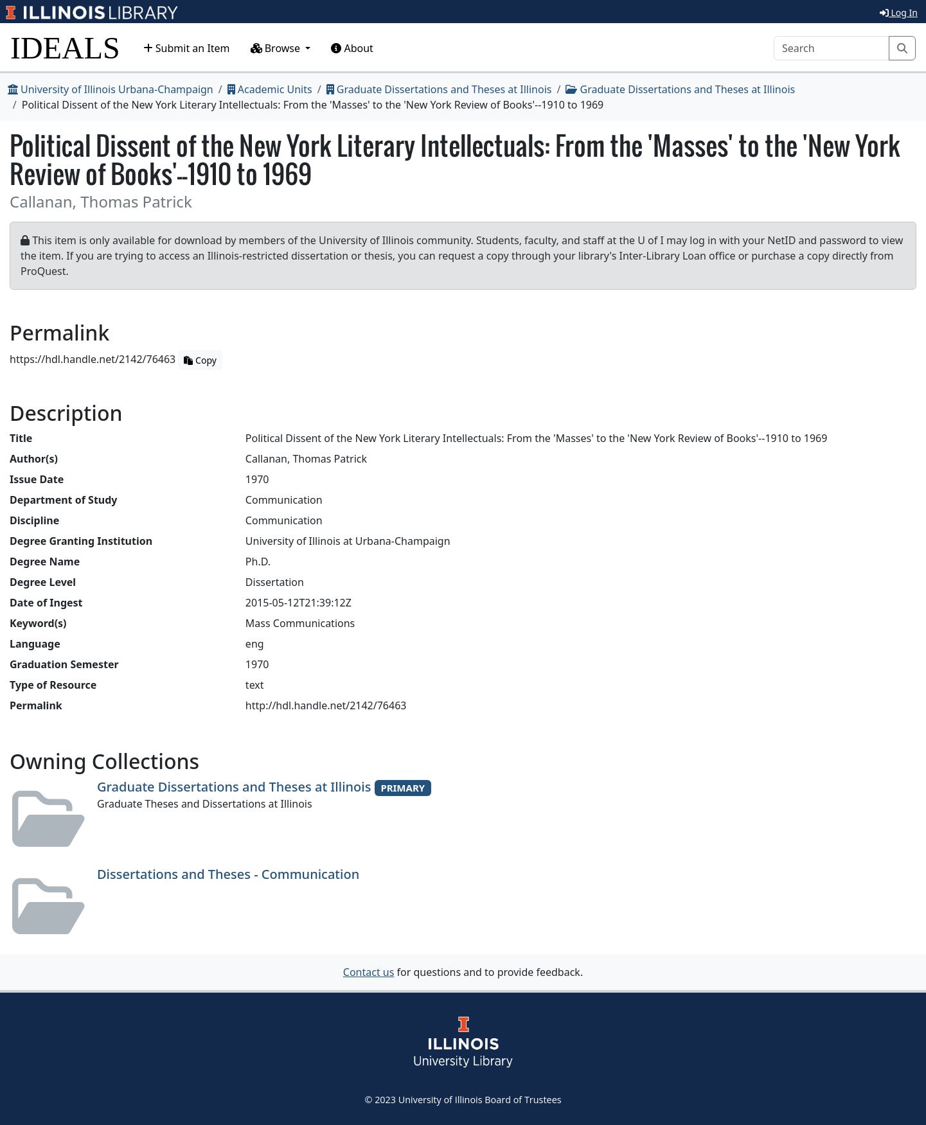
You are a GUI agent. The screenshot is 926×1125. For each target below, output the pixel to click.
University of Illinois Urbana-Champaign (110, 89)
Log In (899, 12)
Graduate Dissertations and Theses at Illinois (439, 89)
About (352, 48)
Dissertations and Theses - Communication (228, 874)
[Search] (831, 48)
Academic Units (269, 89)
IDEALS (65, 48)
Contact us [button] (369, 972)
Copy (200, 360)
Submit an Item (186, 48)
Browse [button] (277, 48)
